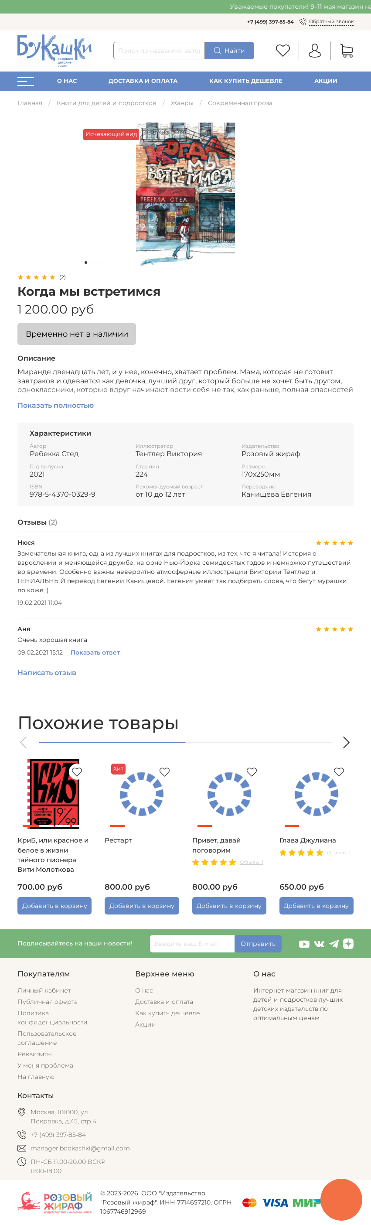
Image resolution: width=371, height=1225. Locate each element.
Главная (29, 103)
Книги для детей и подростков (107, 103)
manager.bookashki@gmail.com (80, 1148)
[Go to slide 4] (104, 262)
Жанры (182, 103)
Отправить (258, 944)
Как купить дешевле (246, 81)
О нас (67, 81)
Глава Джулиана (307, 840)
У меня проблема (45, 1065)
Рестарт (118, 840)
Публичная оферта (47, 1002)
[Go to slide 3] (98, 262)
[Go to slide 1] (86, 262)
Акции (325, 81)
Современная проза (240, 103)
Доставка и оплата (143, 81)
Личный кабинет (44, 990)
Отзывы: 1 (251, 862)
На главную (35, 1077)
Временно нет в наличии (77, 333)
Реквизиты (34, 1054)
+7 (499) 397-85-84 (270, 22)
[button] (24, 742)
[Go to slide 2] (92, 262)
